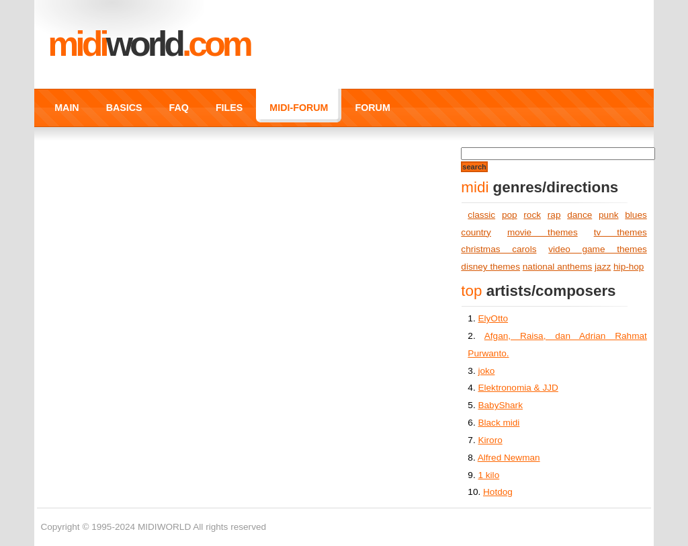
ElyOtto (493, 318)
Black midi (498, 423)
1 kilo (488, 475)
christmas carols (498, 249)
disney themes (490, 267)
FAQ (179, 107)
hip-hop (628, 267)
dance (579, 215)
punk (608, 215)
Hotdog (498, 492)
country (476, 232)
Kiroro (490, 440)
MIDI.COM (149, 43)
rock (532, 215)
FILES (229, 107)
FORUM (372, 107)
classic (481, 215)
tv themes (620, 232)
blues (636, 215)
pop (509, 215)
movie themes (542, 232)
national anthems (558, 267)
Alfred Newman (509, 458)
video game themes (597, 249)
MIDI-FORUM (298, 107)
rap (554, 215)
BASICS (124, 107)
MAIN (66, 107)
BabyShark (500, 405)
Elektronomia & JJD (518, 388)
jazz (603, 267)
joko (486, 371)
